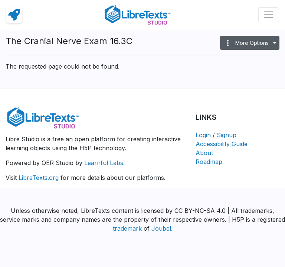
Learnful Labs (103, 163)
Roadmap (209, 161)
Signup (226, 135)
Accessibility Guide (222, 144)
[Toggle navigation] (268, 14)
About (204, 152)
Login (203, 135)
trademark (127, 228)
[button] (249, 43)
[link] (14, 15)
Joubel (161, 228)
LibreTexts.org (39, 177)
